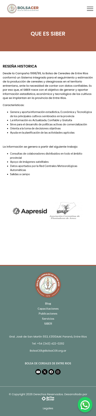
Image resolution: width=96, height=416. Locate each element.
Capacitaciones (48, 308)
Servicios (48, 318)
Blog (48, 303)
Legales (48, 408)
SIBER (48, 323)
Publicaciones (48, 313)
